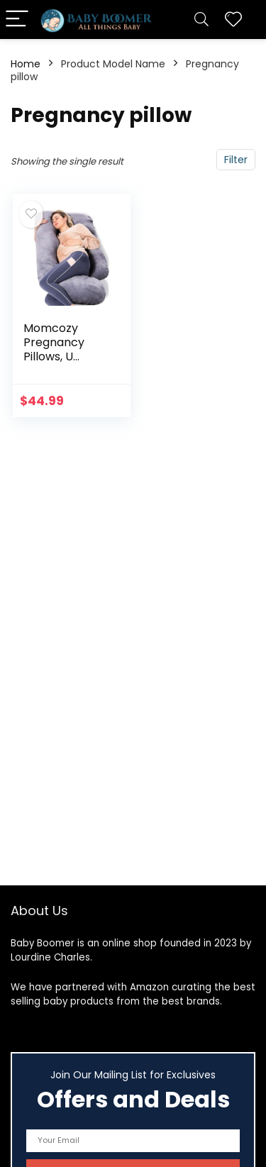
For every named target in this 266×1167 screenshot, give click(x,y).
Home (25, 64)
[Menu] (17, 19)
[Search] (201, 19)
